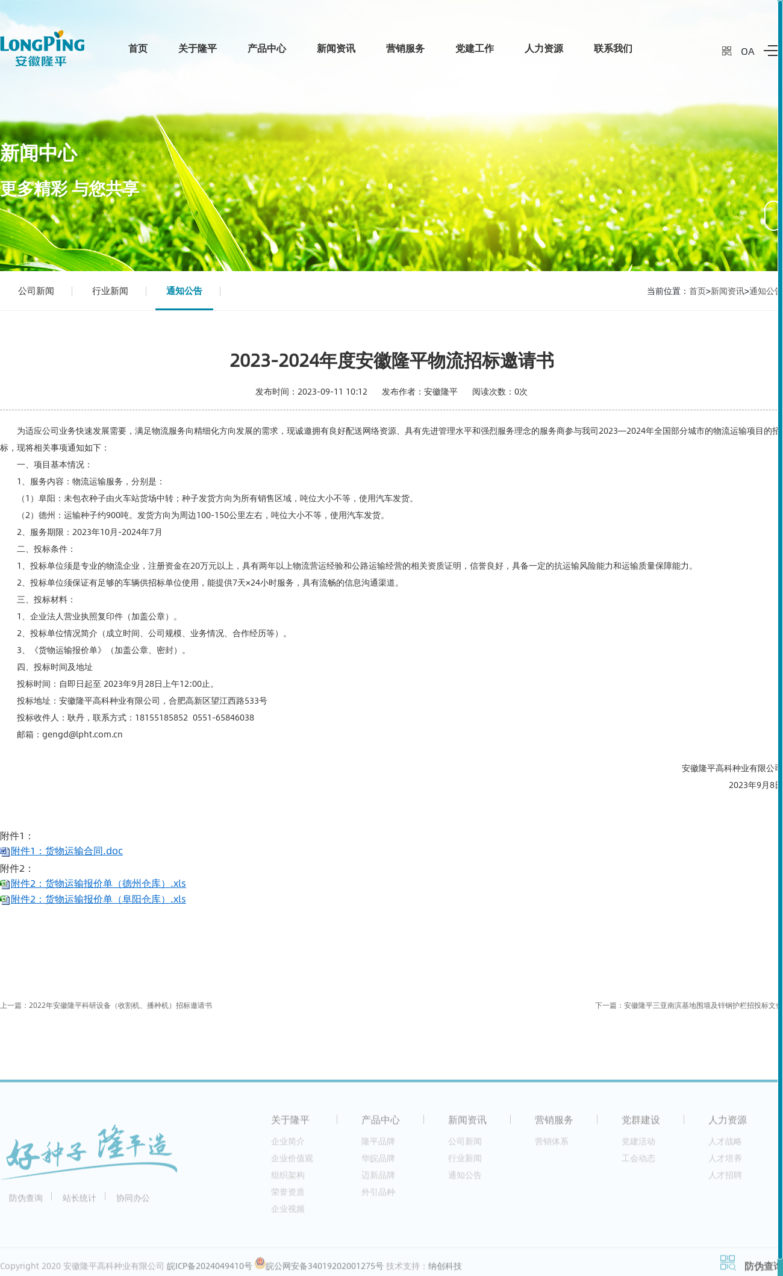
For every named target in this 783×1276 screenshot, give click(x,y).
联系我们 (613, 48)
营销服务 (405, 48)
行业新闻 (110, 290)
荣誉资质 (288, 1196)
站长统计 (79, 1202)
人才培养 (725, 1162)
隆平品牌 (378, 1145)
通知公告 (184, 290)
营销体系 (552, 1145)
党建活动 (638, 1145)
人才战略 (725, 1145)
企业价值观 (292, 1162)
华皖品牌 (378, 1162)
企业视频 (288, 1213)
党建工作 (474, 48)
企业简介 (288, 1145)
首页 (138, 48)
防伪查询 (26, 1202)
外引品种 (378, 1196)
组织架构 (288, 1179)
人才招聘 (725, 1179)
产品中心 (267, 48)
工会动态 (638, 1162)
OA (748, 51)
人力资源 (544, 48)
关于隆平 (197, 48)
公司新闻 (36, 290)
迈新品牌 (378, 1179)
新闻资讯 (336, 48)
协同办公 (133, 1202)
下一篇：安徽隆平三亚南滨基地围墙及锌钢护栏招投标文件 (689, 1005)
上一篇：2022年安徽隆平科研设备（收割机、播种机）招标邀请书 (106, 1005)
